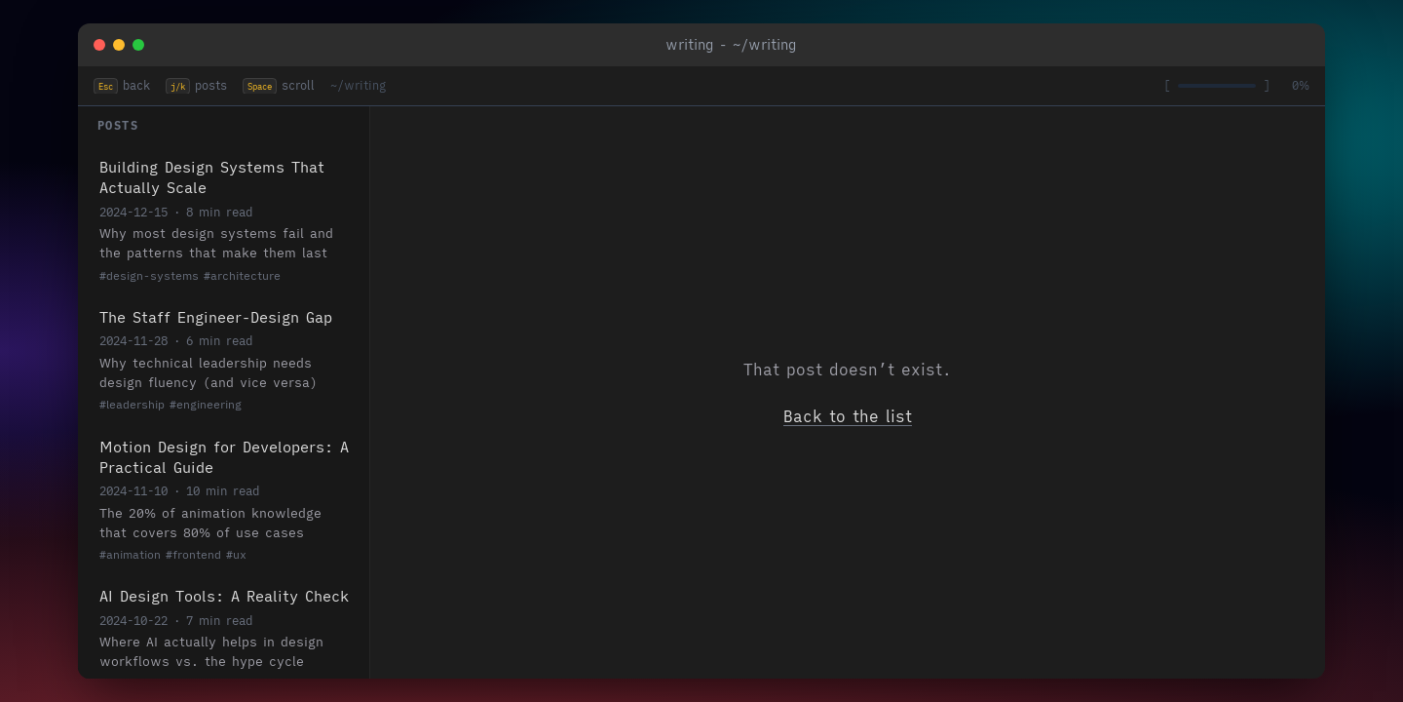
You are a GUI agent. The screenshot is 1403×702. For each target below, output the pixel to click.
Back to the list (847, 416)
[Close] (99, 45)
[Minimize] (119, 45)
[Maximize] (138, 45)
